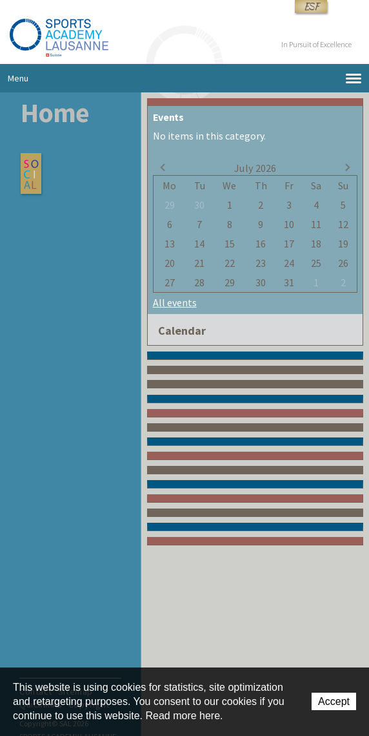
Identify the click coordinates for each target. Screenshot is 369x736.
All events (175, 302)
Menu (184, 78)
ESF (311, 6)
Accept (334, 701)
